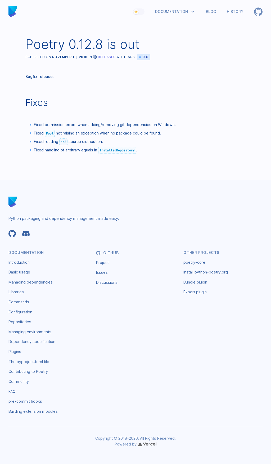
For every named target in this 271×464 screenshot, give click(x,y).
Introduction (19, 262)
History (235, 11)
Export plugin (195, 292)
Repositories (19, 321)
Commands (18, 302)
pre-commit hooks (25, 401)
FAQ (12, 391)
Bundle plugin (195, 282)
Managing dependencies (30, 282)
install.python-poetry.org (205, 272)
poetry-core (194, 262)
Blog (211, 11)
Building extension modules (33, 411)
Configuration (20, 312)
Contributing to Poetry (28, 371)
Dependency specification (31, 341)
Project (102, 262)
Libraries (16, 292)
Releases (106, 57)
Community (18, 381)
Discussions (107, 282)
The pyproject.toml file (28, 361)
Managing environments (29, 332)
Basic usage (19, 272)
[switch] (138, 11)
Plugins (14, 351)
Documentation (171, 11)
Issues (102, 272)
